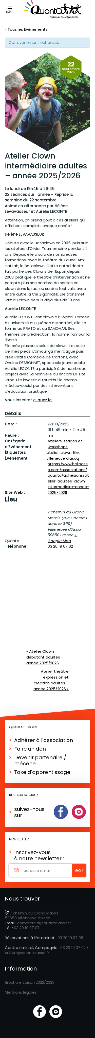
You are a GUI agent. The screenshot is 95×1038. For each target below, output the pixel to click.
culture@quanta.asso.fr (27, 952)
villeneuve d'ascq (63, 458)
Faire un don (30, 749)
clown (66, 452)
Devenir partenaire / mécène (40, 760)
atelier (53, 452)
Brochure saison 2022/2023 (29, 982)
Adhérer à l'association (43, 740)
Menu (10, 10)
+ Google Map (62, 537)
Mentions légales (21, 992)
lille (76, 452)
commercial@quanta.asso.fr (44, 923)
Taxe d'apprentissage (42, 772)
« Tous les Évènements (26, 29)
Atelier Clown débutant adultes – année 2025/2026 (45, 657)
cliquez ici (42, 400)
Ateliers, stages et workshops (65, 443)
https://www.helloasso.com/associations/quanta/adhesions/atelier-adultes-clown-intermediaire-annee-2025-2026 (68, 478)
